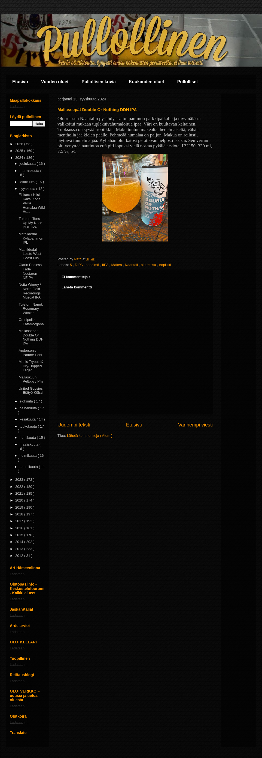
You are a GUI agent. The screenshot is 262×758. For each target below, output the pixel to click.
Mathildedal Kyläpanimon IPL (31, 238)
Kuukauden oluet (146, 81)
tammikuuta (29, 467)
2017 (19, 521)
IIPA (105, 265)
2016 (19, 528)
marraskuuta (30, 171)
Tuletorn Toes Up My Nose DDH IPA (30, 223)
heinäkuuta (29, 408)
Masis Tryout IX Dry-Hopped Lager (31, 366)
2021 (19, 493)
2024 (19, 158)
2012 (19, 556)
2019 (19, 507)
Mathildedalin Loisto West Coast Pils (30, 253)
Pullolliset (187, 81)
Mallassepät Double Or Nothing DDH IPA (31, 337)
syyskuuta (28, 189)
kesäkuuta (28, 419)
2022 (19, 487)
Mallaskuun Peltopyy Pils (31, 379)
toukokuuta (29, 426)
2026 (19, 144)
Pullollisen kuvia (99, 81)
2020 (19, 500)
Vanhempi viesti (195, 425)
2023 (19, 480)
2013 (19, 549)
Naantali (132, 265)
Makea (117, 265)
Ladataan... (19, 107)
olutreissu (149, 265)
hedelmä (93, 265)
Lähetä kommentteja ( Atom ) (89, 436)
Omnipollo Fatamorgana (31, 322)
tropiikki (165, 265)
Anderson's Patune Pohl (30, 352)
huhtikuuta (28, 437)
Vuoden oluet (55, 81)
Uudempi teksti (73, 425)
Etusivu (20, 81)
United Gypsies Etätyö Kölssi (31, 390)
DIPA (79, 265)
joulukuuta (28, 164)
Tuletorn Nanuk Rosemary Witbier (30, 308)
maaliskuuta (29, 444)
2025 (19, 151)
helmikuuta (29, 455)
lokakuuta (28, 182)
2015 (19, 535)
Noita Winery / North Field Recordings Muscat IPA (30, 290)
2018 (19, 514)
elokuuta (27, 401)
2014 (19, 542)
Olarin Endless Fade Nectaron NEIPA (30, 271)
